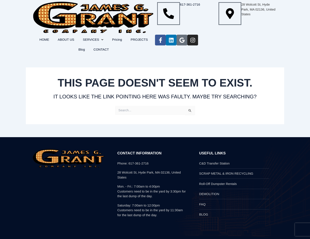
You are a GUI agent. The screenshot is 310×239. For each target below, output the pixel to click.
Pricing (117, 39)
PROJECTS (139, 39)
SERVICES (93, 39)
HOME (44, 39)
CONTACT (101, 49)
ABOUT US (66, 39)
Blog (81, 49)
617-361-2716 (190, 4)
